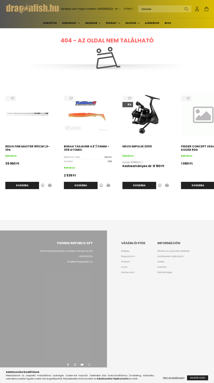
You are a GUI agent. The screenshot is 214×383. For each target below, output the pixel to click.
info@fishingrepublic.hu (80, 261)
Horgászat (69, 23)
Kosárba (22, 185)
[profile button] (197, 8)
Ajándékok (152, 23)
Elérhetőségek (164, 272)
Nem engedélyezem (174, 377)
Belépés (125, 251)
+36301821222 (105, 9)
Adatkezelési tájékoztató (170, 256)
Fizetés (160, 261)
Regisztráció (128, 256)
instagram (75, 364)
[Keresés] (164, 8)
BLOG (168, 23)
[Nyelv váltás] (116, 8)
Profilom (125, 261)
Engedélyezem (197, 377)
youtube (82, 364)
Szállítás (162, 267)
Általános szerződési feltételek (173, 251)
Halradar (91, 23)
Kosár (124, 267)
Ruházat (111, 23)
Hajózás (131, 23)
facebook (68, 364)
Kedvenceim (128, 272)
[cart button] (206, 8)
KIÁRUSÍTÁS (50, 23)
